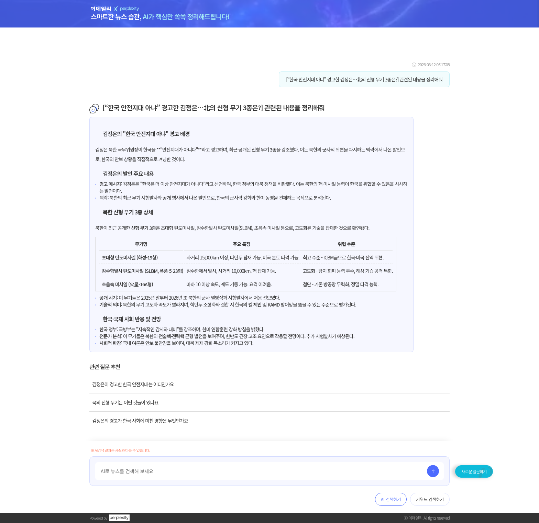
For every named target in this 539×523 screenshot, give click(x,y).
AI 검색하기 (391, 499)
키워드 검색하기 (430, 499)
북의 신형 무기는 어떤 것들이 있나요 (125, 402)
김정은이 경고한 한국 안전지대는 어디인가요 (133, 384)
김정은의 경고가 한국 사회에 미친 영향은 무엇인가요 (140, 420)
